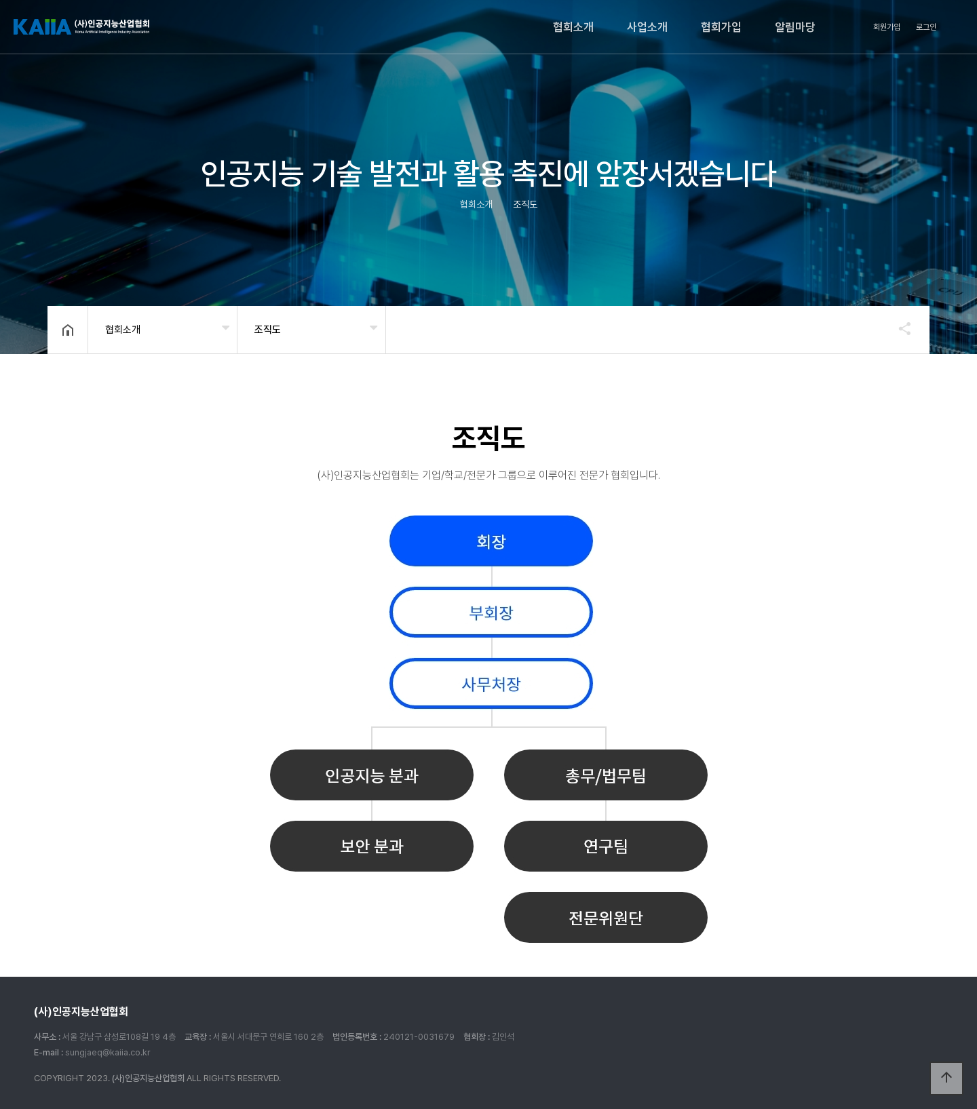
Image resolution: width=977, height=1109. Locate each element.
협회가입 (721, 27)
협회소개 (573, 27)
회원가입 (886, 27)
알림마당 (795, 27)
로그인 (926, 27)
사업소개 (647, 27)
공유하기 (898, 328)
